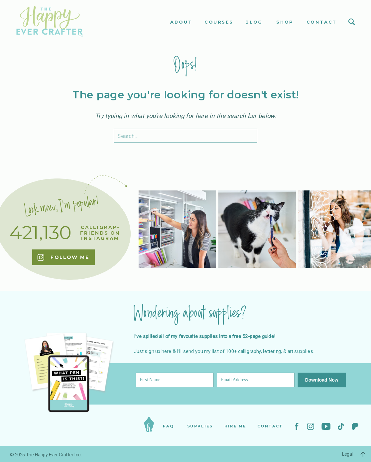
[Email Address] (256, 380)
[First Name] (174, 380)
